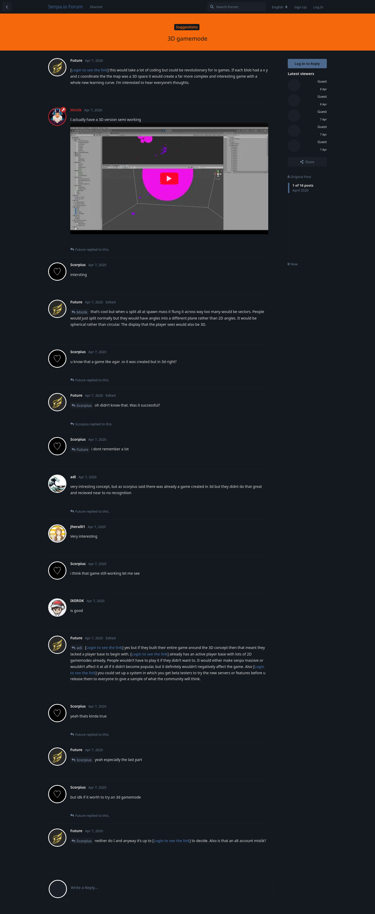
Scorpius (84, 405)
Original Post (299, 176)
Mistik (82, 312)
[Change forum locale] (279, 7)
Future (82, 449)
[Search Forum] (236, 6)
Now (293, 264)
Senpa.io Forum (65, 6)
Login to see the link (90, 70)
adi (79, 647)
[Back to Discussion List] (6, 6)
